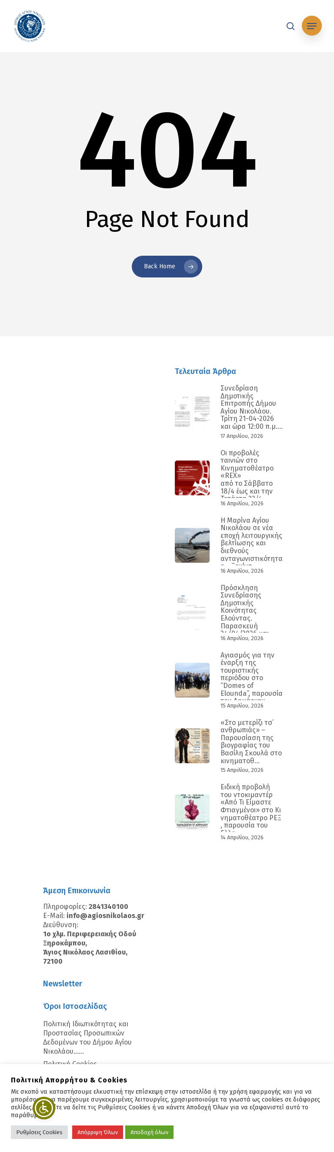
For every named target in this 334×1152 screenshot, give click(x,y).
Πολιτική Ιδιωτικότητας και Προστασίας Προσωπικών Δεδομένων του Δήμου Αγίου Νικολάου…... (87, 1037)
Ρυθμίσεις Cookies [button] (39, 1132)
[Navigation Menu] (312, 26)
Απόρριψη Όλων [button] (97, 1132)
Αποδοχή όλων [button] (149, 1132)
